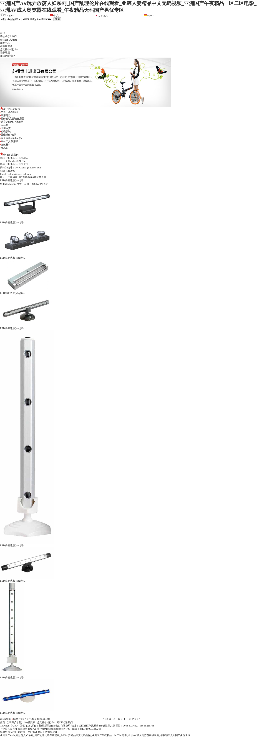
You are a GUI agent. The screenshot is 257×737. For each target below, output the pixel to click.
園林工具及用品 (9, 141)
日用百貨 (5, 128)
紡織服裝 (5, 131)
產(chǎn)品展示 (8, 39)
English (10, 15)
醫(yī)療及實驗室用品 (12, 118)
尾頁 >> (136, 719)
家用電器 (5, 115)
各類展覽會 (6, 46)
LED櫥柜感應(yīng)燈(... (13, 222)
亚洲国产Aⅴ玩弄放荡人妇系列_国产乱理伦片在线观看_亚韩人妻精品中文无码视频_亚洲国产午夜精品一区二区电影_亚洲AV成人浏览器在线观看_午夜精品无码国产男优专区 (95, 735)
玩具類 (4, 125)
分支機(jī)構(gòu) (9, 49)
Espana (150, 15)
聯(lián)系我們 (7, 56)
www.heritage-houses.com (28, 167)
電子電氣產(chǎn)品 (11, 138)
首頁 (26, 184)
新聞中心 (5, 43)
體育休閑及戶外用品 (11, 121)
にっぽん (103, 15)
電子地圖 (5, 52)
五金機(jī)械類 (8, 134)
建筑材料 (5, 144)
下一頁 (127, 719)
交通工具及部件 (9, 112)
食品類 (4, 148)
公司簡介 (12, 722)
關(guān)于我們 (8, 36)
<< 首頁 (107, 719)
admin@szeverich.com (19, 174)
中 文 (56, 15)
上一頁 (116, 719)
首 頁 (3, 33)
